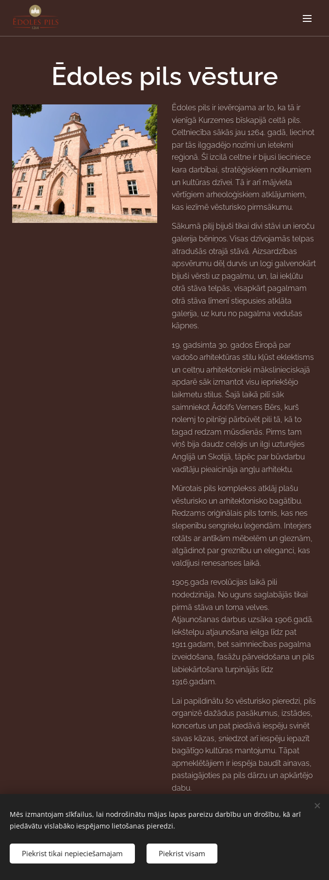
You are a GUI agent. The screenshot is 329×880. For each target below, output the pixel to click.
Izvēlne (307, 18)
